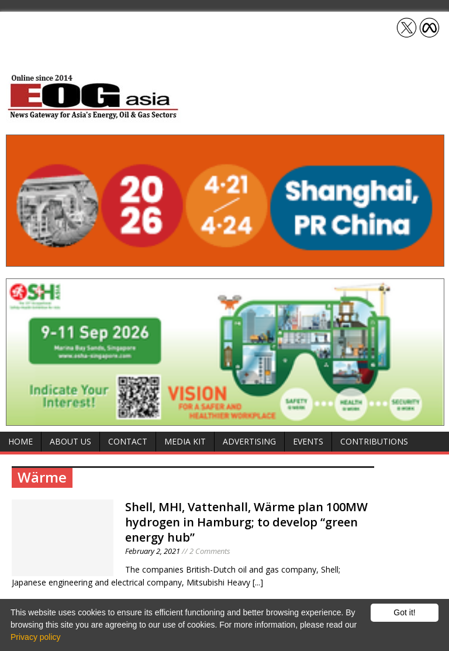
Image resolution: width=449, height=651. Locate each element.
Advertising (249, 441)
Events (308, 441)
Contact (127, 441)
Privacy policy (36, 637)
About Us (70, 441)
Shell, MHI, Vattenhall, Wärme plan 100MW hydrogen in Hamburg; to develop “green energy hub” (246, 522)
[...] (258, 582)
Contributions (374, 441)
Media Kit (185, 441)
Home (20, 441)
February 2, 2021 (152, 551)
